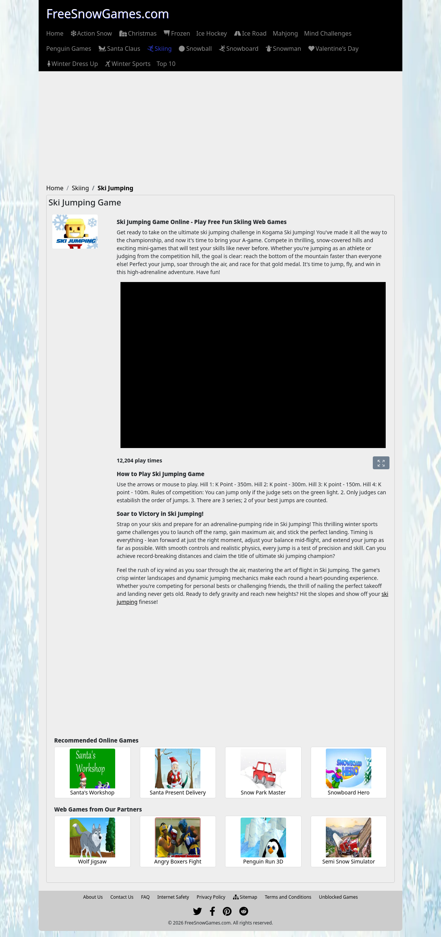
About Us (93, 897)
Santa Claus (118, 48)
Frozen (176, 33)
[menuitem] (55, 33)
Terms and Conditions (288, 897)
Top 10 (165, 64)
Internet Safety (173, 897)
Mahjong (285, 33)
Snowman (282, 48)
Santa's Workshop (92, 792)
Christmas (137, 33)
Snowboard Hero (348, 792)
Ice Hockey (211, 33)
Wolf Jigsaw (92, 861)
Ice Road (250, 33)
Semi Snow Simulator (348, 861)
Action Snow (91, 33)
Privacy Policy (211, 897)
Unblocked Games (338, 897)
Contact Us (121, 897)
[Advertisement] (220, 128)
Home (55, 33)
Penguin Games (68, 48)
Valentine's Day (333, 48)
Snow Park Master (263, 792)
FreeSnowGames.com (107, 13)
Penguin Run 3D (263, 861)
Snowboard (238, 48)
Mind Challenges (328, 33)
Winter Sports (127, 64)
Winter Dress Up (72, 64)
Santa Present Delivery (178, 792)
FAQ (145, 897)
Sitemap (245, 897)
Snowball (195, 48)
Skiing (159, 48)
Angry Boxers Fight (177, 861)
